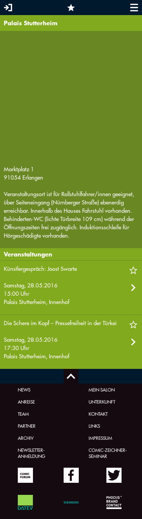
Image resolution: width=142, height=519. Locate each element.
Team (23, 414)
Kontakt (98, 414)
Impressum (100, 438)
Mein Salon (102, 390)
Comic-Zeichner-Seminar (108, 453)
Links (94, 426)
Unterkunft (102, 402)
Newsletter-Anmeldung (31, 453)
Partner (27, 426)
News (24, 390)
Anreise (26, 402)
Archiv (26, 438)
